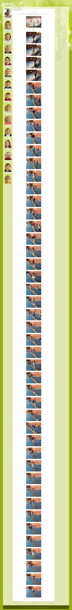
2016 (57, 58)
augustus (59, 20)
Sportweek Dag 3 (59, 48)
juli (58, 21)
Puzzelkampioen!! (59, 34)
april (58, 53)
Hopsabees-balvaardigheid (61, 39)
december (59, 15)
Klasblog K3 (8, 4)
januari (59, 57)
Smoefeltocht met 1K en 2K (61, 27)
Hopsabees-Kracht (60, 43)
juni (58, 22)
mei (58, 52)
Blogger (47, 607)
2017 (57, 14)
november (59, 16)
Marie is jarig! (59, 35)
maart (58, 54)
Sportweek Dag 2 (59, 49)
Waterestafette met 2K (60, 28)
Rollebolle (58, 38)
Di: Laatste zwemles (60, 23)
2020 (57, 10)
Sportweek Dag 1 (59, 50)
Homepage (34, 602)
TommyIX (37, 607)
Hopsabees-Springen (60, 44)
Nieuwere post (16, 602)
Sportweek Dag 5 (59, 45)
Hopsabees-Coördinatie (60, 40)
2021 (57, 9)
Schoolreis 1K (59, 26)
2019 (57, 11)
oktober (59, 17)
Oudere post (51, 602)
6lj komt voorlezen (60, 31)
